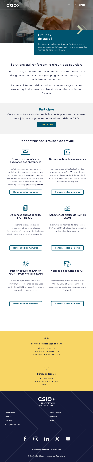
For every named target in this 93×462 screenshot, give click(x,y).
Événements (55, 413)
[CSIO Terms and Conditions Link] (41, 449)
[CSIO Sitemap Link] (56, 449)
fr (76, 5)
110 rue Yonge (46, 378)
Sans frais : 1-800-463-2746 (46, 354)
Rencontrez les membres (25, 192)
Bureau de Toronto (46, 374)
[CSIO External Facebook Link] (26, 439)
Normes (8, 417)
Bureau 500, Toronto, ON (46, 381)
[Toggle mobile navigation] (83, 5)
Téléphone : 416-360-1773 (46, 351)
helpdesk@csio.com (46, 348)
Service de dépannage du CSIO (46, 344)
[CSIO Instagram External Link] (36, 439)
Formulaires (10, 413)
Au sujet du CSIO (12, 425)
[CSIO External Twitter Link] (58, 439)
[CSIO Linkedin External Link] (47, 439)
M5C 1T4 (46, 385)
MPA (52, 421)
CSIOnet (8, 421)
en (69, 5)
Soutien (53, 417)
